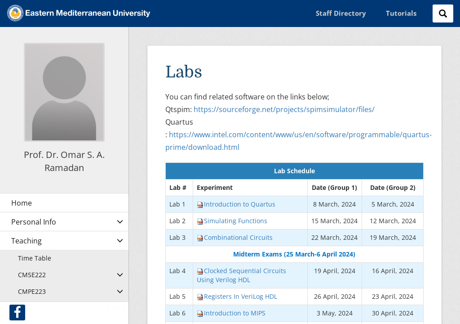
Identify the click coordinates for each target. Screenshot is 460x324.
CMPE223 (32, 291)
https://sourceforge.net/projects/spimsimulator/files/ (284, 109)
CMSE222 (32, 274)
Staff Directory (341, 13)
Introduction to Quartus (236, 204)
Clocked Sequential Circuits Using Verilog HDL (241, 275)
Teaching (26, 241)
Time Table (34, 258)
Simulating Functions (232, 220)
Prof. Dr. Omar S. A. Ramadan (64, 161)
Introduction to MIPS (231, 313)
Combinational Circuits (235, 237)
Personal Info (33, 222)
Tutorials (401, 13)
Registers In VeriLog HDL (237, 296)
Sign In (117, 307)
